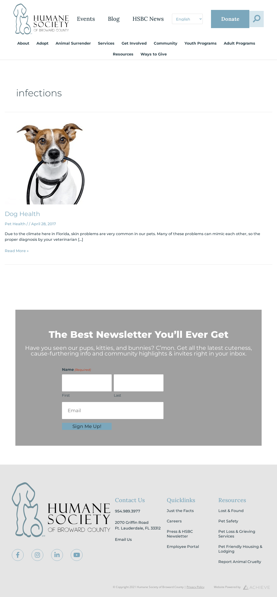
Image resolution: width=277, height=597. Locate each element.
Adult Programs (239, 49)
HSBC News (158, 13)
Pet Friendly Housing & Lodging (240, 549)
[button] (256, 31)
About (23, 49)
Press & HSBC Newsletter (180, 533)
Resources (123, 59)
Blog (124, 13)
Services (106, 49)
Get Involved (134, 49)
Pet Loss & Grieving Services (236, 533)
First (66, 395)
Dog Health (22, 219)
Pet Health (15, 229)
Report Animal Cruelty (239, 561)
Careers (174, 521)
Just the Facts (180, 510)
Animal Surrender (73, 49)
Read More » (17, 256)
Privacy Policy (195, 587)
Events (96, 13)
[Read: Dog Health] (51, 168)
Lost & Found (231, 510)
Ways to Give (154, 59)
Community (165, 49)
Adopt (42, 49)
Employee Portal (183, 546)
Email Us (123, 539)
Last (117, 395)
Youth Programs (201, 49)
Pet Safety (228, 521)
